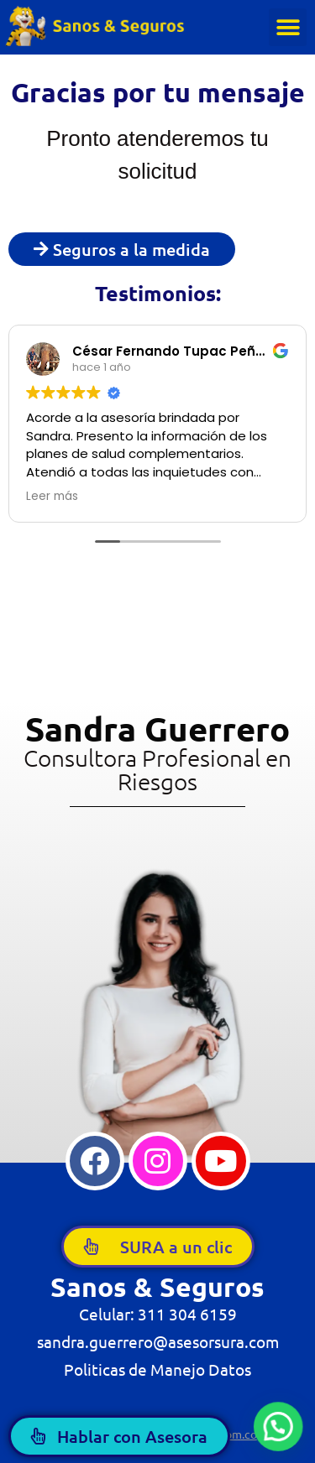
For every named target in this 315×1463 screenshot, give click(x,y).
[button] (288, 27)
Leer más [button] (52, 496)
